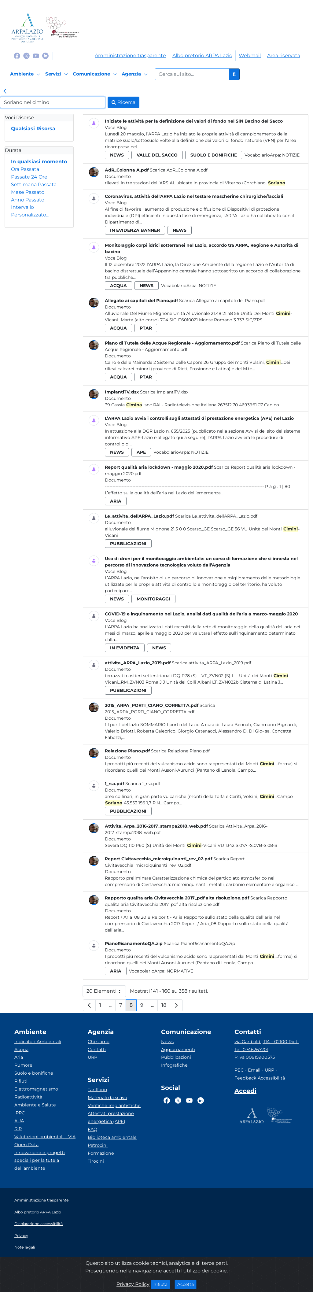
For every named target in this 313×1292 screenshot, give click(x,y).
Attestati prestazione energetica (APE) (111, 1117)
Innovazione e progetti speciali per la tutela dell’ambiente (39, 1160)
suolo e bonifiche (213, 155)
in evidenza (124, 648)
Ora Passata (25, 169)
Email (254, 1070)
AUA (19, 1121)
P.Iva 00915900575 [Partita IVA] (254, 1057)
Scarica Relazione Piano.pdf (180, 751)
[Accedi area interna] (245, 1092)
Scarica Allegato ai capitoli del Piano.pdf (222, 300)
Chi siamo (98, 1041)
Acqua (21, 1049)
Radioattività (28, 1097)
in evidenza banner (135, 230)
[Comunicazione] (95, 74)
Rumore (23, 1065)
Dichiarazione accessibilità (38, 1223)
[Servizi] (57, 74)
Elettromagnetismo (36, 1089)
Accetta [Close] (187, 1284)
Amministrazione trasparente (130, 55)
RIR (18, 1128)
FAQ (92, 1129)
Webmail (250, 55)
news (117, 155)
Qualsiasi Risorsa (33, 128)
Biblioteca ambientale (112, 1137)
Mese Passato (27, 192)
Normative (180, 971)
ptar (146, 328)
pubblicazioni (128, 543)
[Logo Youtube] (36, 55)
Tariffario (97, 1089)
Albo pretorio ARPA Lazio (202, 55)
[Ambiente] (26, 74)
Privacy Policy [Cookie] (132, 1284)
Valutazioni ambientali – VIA (44, 1136)
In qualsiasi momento (39, 161)
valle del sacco (157, 155)
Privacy (21, 1235)
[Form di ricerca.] (192, 74)
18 (165, 1006)
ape (141, 452)
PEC (239, 1070)
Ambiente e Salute (35, 1105)
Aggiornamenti (178, 1049)
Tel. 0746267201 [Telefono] (251, 1049)
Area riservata (283, 55)
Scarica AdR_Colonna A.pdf (179, 170)
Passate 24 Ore (29, 177)
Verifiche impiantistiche (114, 1105)
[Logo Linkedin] (45, 55)
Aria (18, 1057)
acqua (118, 285)
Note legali (24, 1247)
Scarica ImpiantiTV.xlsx (164, 392)
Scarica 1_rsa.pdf (142, 783)
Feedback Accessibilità (259, 1078)
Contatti (97, 1049)
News (167, 1041)
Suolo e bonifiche (33, 1073)
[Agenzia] (135, 74)
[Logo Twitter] (26, 55)
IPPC (19, 1113)
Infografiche (174, 1065)
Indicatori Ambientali (37, 1041)
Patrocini (98, 1145)
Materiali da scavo (107, 1097)
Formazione (101, 1153)
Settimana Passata (34, 184)
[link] (5, 92)
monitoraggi (153, 599)
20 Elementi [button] (106, 992)
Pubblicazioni (176, 1057)
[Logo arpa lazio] (27, 28)
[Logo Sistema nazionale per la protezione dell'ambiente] (62, 28)
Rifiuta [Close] (161, 1284)
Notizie (291, 155)
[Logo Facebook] (17, 55)
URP (92, 1057)
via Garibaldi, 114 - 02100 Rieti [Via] (266, 1041)
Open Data (26, 1144)
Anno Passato (27, 200)
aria (115, 501)
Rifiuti (21, 1081)
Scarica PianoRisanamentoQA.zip (199, 943)
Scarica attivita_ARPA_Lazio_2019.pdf (211, 663)
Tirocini (96, 1161)
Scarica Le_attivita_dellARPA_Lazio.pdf (216, 516)
